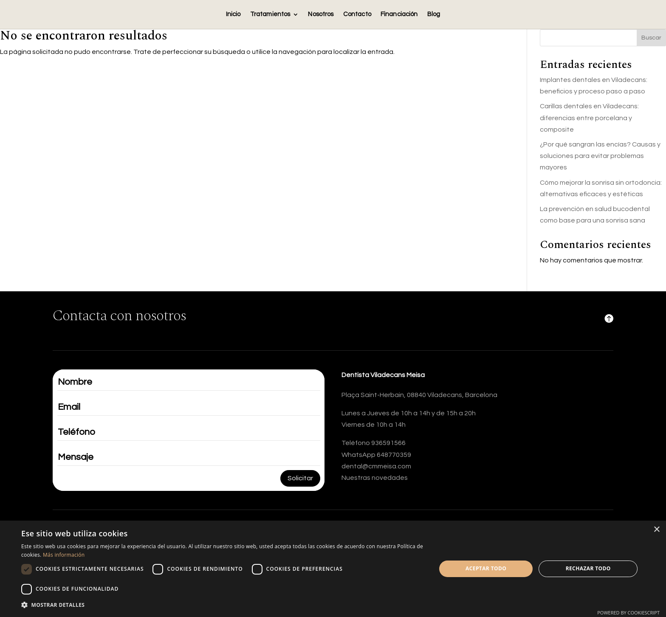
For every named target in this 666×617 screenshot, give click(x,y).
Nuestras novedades (374, 477)
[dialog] (333, 569)
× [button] (656, 530)
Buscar (651, 38)
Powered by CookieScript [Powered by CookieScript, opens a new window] (628, 612)
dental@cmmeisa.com (376, 466)
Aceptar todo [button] (486, 568)
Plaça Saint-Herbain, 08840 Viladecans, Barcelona (419, 395)
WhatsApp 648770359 (376, 454)
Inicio (233, 14)
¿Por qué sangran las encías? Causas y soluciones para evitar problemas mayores (600, 156)
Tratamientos (270, 14)
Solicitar (300, 478)
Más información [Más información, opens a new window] (64, 554)
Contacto (357, 14)
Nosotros (320, 14)
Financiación (399, 14)
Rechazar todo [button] (588, 568)
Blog (433, 14)
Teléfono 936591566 (373, 443)
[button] (222, 605)
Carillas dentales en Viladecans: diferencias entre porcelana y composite (589, 117)
